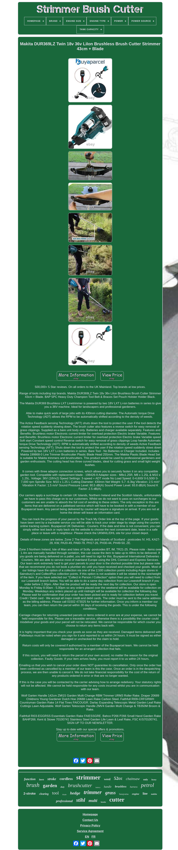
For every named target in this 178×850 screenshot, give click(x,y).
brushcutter (80, 785)
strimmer (88, 777)
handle (108, 786)
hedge (75, 793)
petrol (147, 785)
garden (50, 785)
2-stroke (29, 793)
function (30, 779)
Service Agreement (90, 831)
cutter (116, 799)
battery (97, 787)
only (145, 779)
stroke (51, 779)
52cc (118, 778)
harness (133, 787)
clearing (43, 793)
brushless (120, 786)
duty (62, 787)
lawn (41, 779)
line (145, 793)
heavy (153, 779)
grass (110, 792)
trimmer (93, 792)
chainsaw (133, 779)
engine (135, 794)
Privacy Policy (90, 825)
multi (93, 800)
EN (87, 836)
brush (32, 785)
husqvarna (123, 794)
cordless (66, 778)
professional (64, 801)
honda (103, 802)
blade (64, 794)
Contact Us (90, 820)
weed (107, 779)
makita (154, 794)
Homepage (90, 814)
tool (55, 793)
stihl (80, 800)
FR (94, 836)
